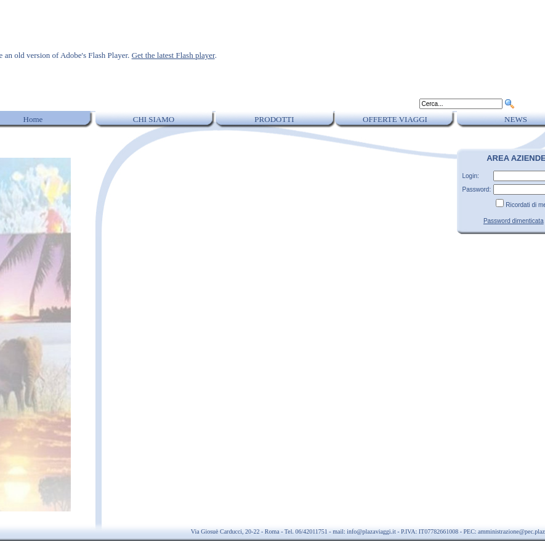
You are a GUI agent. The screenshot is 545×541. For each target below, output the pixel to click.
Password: (476, 189)
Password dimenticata (513, 221)
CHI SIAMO (154, 119)
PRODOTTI (274, 119)
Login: (470, 176)
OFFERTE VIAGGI (395, 119)
